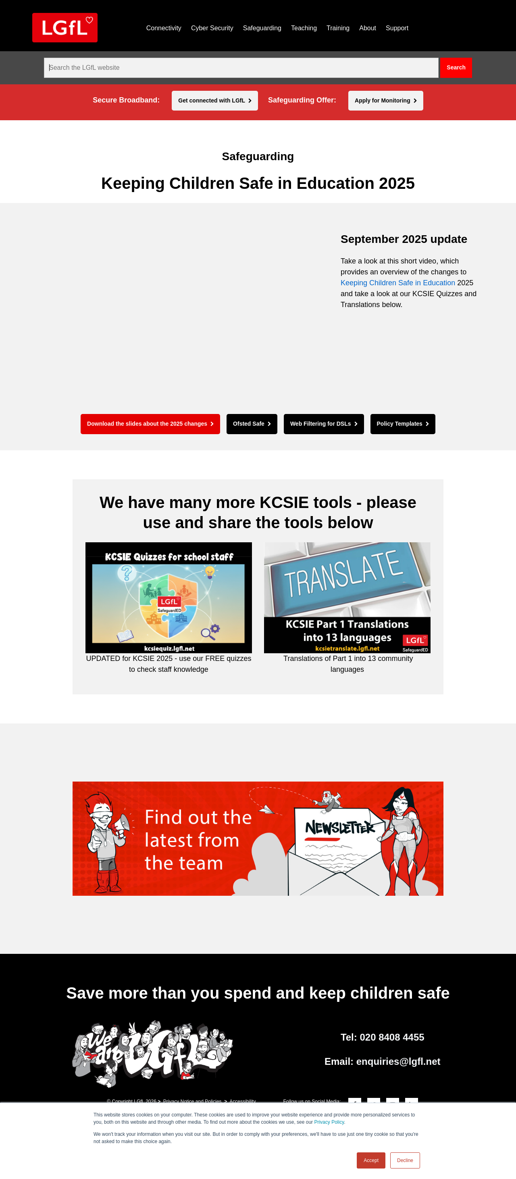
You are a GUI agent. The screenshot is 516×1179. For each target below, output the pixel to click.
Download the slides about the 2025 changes (147, 423)
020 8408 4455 (392, 1037)
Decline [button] (405, 1160)
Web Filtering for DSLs (320, 423)
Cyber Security (212, 28)
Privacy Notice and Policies (192, 1101)
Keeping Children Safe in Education (398, 283)
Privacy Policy (329, 1122)
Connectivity (163, 28)
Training (338, 28)
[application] (181, 315)
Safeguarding (262, 28)
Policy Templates (399, 423)
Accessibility (242, 1101)
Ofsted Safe (248, 423)
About (367, 28)
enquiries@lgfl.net (398, 1061)
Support (397, 28)
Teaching (304, 28)
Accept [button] (371, 1160)
